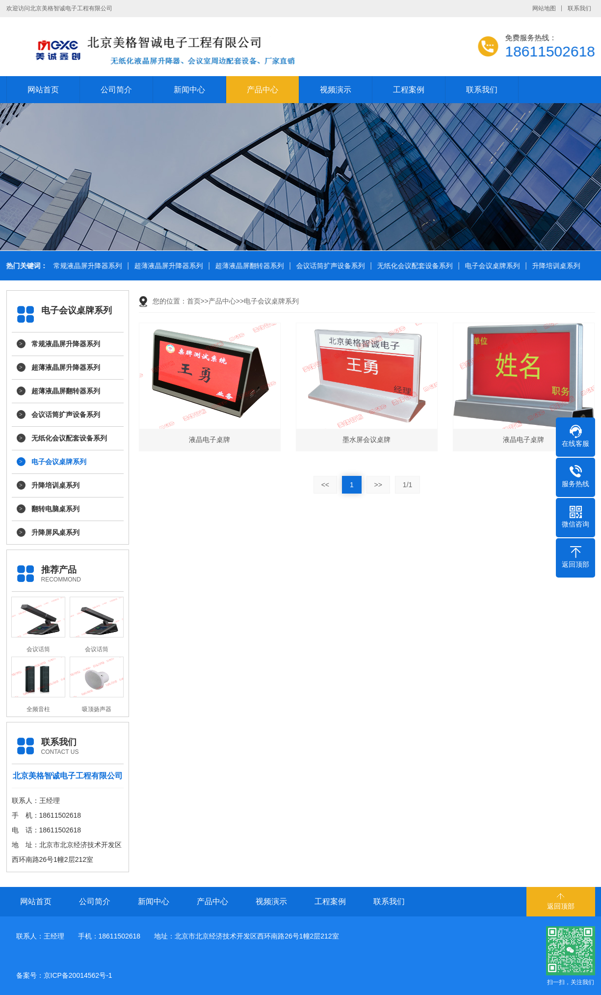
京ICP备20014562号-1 (78, 975)
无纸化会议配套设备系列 (413, 266)
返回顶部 (561, 906)
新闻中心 (189, 89)
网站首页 (43, 89)
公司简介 (116, 89)
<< (325, 485)
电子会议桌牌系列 (491, 266)
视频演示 (335, 89)
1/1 (407, 485)
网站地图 (544, 8)
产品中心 (262, 89)
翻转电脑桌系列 (55, 509)
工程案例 (408, 89)
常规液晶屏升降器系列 (86, 266)
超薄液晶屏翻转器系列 (248, 266)
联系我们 (579, 8)
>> (378, 485)
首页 (194, 301)
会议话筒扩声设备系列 (329, 266)
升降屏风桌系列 (55, 532)
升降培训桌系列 (555, 266)
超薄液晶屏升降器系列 (167, 266)
